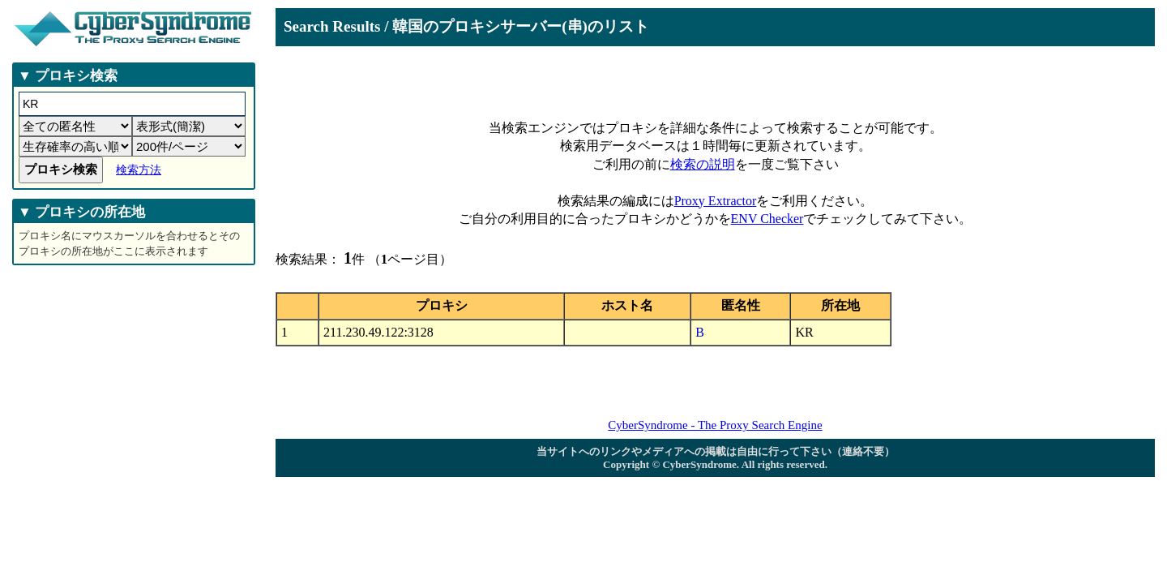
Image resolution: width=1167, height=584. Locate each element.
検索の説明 (702, 164)
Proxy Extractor (715, 201)
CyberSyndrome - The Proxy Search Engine (715, 425)
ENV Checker (767, 218)
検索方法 (138, 170)
